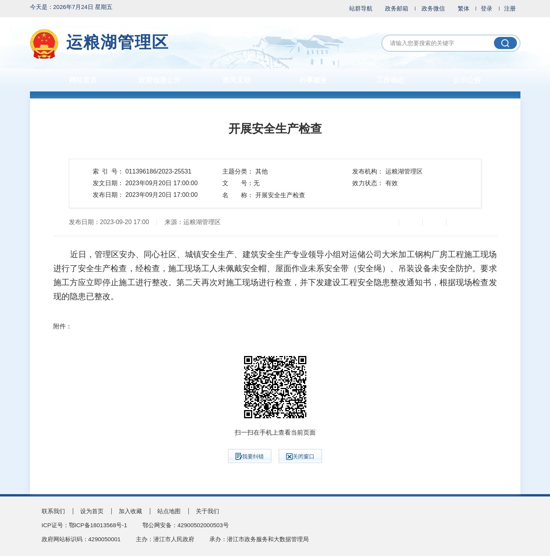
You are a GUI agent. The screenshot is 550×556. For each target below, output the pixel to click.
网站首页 (83, 80)
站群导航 (361, 8)
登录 (486, 8)
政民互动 (237, 80)
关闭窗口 (300, 456)
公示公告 (467, 80)
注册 (510, 8)
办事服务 (313, 80)
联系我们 (53, 511)
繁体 (463, 8)
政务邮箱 (396, 8)
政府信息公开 (160, 80)
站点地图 (169, 511)
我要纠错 (249, 456)
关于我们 (207, 511)
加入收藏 (130, 511)
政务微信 (433, 8)
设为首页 (92, 511)
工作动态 (390, 80)
